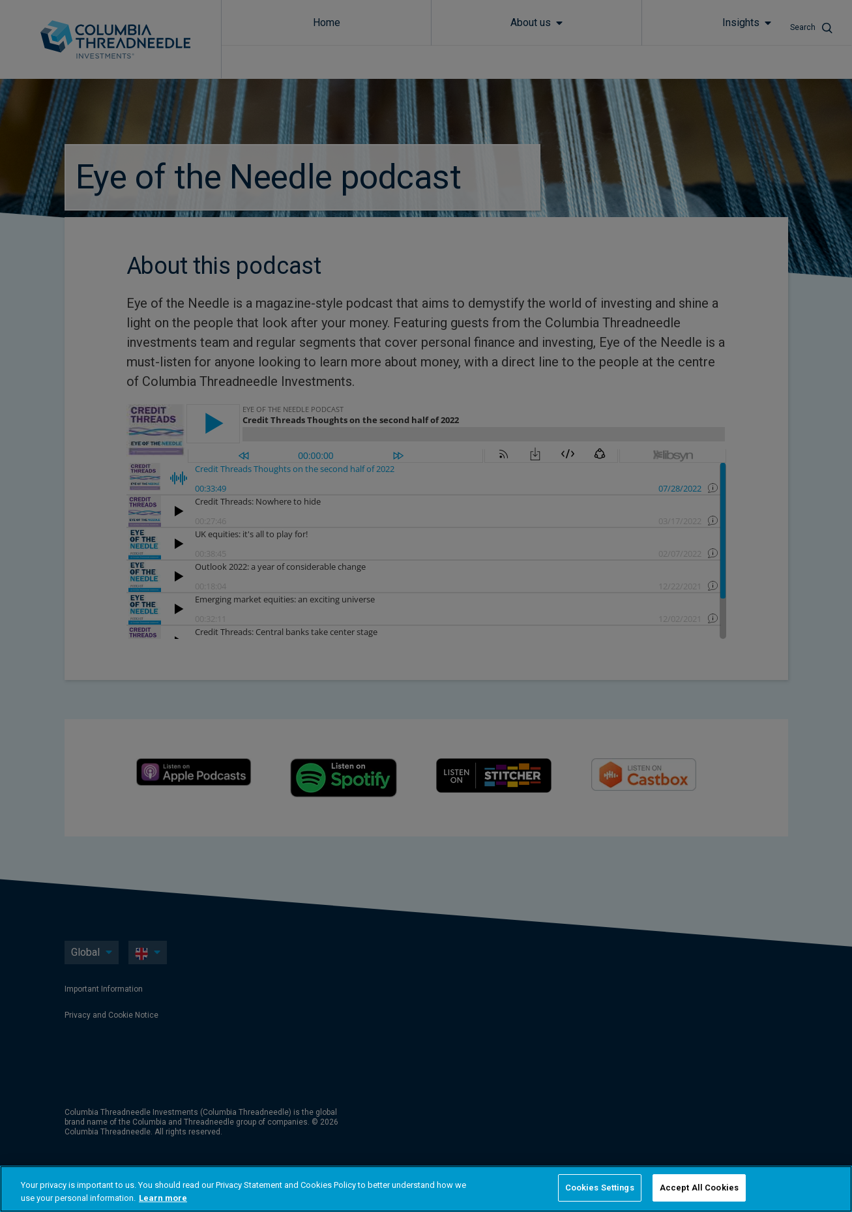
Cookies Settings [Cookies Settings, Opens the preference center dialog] (599, 1187)
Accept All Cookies (699, 1187)
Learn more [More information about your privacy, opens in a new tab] (163, 1198)
